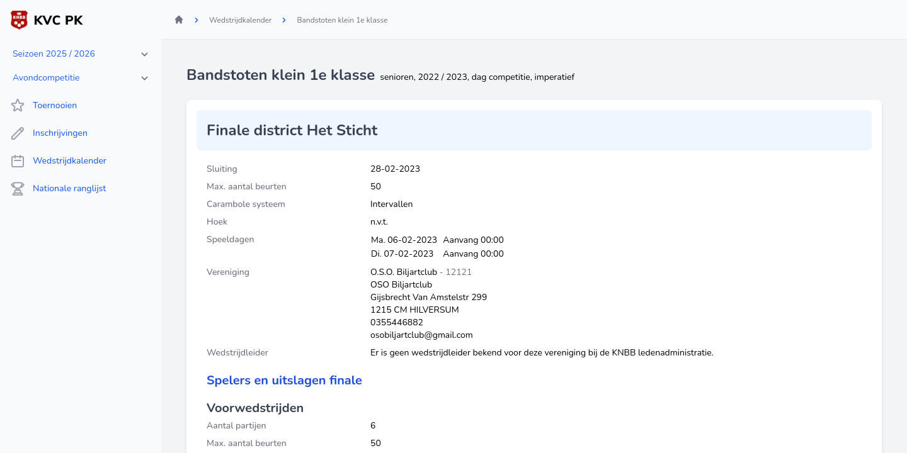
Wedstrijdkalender (58, 161)
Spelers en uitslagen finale (284, 380)
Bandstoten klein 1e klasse (342, 20)
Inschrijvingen (49, 133)
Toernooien (43, 105)
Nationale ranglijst (58, 188)
